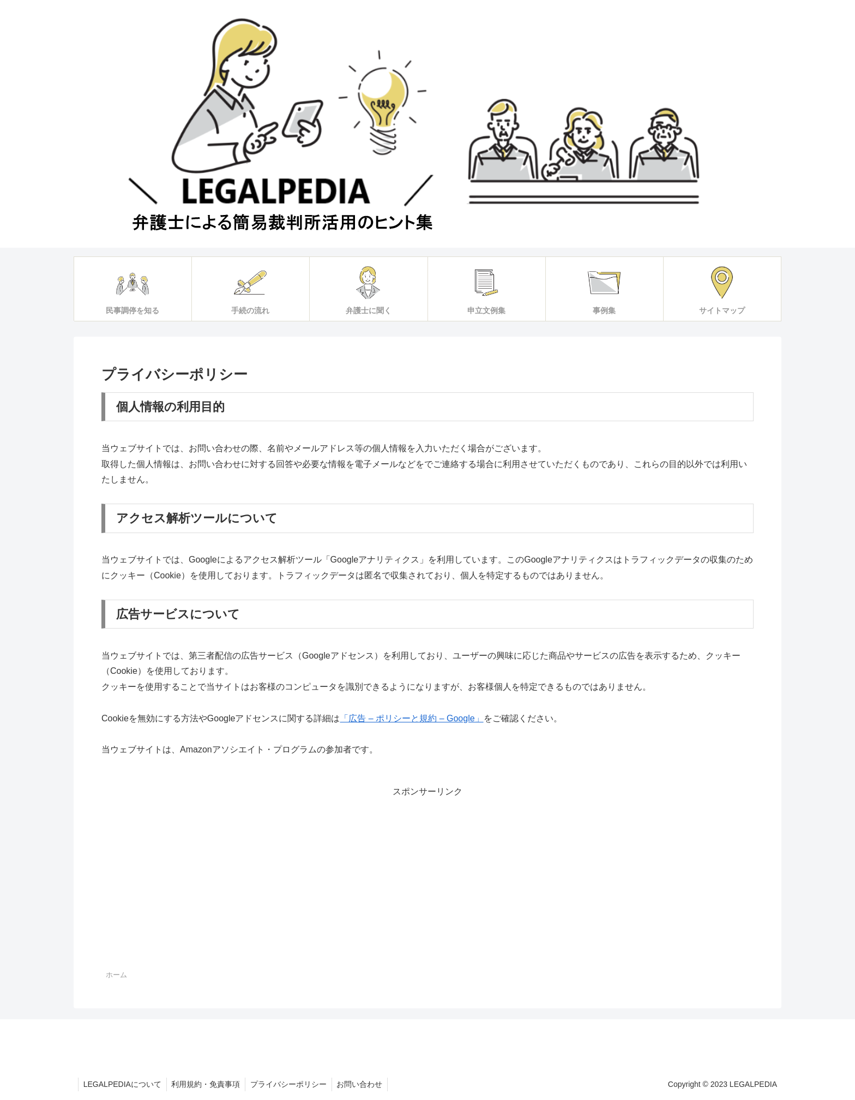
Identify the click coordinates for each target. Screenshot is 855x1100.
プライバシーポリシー (292, 1084)
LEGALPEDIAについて (123, 1084)
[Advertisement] (427, 876)
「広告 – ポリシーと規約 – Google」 (411, 718)
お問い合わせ (364, 1084)
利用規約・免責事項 (207, 1084)
